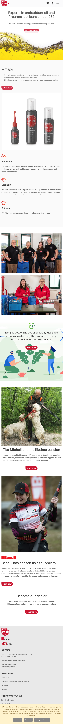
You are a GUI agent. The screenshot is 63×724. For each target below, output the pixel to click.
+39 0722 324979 (10, 664)
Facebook (4, 685)
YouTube (4, 689)
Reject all (28, 720)
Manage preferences (42, 720)
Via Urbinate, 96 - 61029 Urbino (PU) (13, 660)
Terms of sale (5, 678)
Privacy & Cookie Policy (9, 682)
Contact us (31, 612)
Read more (31, 348)
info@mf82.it (10, 667)
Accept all (17, 720)
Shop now (7, 90)
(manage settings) (23, 682)
